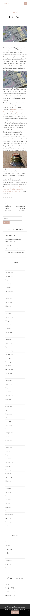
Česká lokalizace (10, 595)
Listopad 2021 (9, 432)
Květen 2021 (8, 440)
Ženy (6, 568)
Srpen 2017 (8, 511)
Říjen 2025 (8, 280)
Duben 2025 (8, 302)
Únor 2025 (8, 310)
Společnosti (8, 564)
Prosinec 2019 (9, 462)
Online (7, 553)
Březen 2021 (8, 447)
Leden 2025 (8, 313)
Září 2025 (8, 284)
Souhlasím (15, 612)
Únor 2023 (8, 388)
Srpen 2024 (8, 328)
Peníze (7, 557)
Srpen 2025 (8, 287)
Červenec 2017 (9, 514)
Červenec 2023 (9, 369)
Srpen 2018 (8, 488)
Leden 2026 (8, 269)
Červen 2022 (8, 406)
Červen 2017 (8, 518)
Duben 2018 (8, 492)
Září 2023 (8, 362)
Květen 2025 (8, 298)
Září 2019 (8, 470)
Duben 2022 (8, 414)
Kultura (7, 545)
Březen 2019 (8, 481)
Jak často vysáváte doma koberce (14, 252)
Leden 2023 (8, 392)
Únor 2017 (8, 526)
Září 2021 (8, 436)
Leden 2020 (8, 459)
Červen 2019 (8, 473)
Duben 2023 (8, 380)
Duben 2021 (8, 444)
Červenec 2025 (9, 291)
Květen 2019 (8, 477)
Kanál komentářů (10, 592)
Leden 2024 (8, 347)
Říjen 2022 (8, 399)
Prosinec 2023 (9, 351)
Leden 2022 (8, 425)
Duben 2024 (8, 339)
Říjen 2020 (8, 455)
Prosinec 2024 (9, 317)
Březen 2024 (8, 343)
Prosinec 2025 (9, 272)
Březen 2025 (8, 306)
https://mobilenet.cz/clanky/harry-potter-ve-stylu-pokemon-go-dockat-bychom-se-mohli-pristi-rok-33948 (14, 189)
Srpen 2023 (8, 365)
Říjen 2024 (8, 325)
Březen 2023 (8, 384)
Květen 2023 (8, 377)
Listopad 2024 (9, 321)
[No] (28, 610)
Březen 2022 (8, 418)
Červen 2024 (8, 332)
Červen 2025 (8, 295)
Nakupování (8, 549)
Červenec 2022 (9, 403)
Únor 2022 (8, 421)
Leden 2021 (8, 451)
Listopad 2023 (9, 354)
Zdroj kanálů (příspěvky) (12, 588)
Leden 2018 (8, 500)
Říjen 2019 (8, 466)
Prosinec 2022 (9, 395)
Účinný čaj (8, 245)
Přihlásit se (8, 584)
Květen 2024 (8, 336)
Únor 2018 (8, 496)
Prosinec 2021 (9, 429)
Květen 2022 (8, 410)
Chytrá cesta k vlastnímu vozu (13, 249)
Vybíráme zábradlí (10, 235)
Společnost (8, 560)
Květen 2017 (8, 522)
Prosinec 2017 (9, 503)
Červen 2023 (8, 373)
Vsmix (6, 3)
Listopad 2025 (9, 276)
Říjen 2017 (8, 507)
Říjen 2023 (8, 358)
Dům (15, 13)
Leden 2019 (8, 485)
